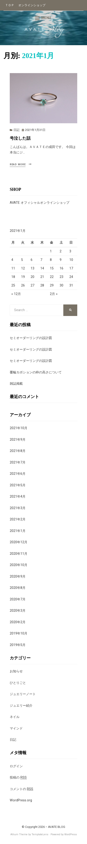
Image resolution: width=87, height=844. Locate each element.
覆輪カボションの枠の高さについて (36, 372)
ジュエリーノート (23, 694)
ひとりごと (18, 683)
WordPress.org (21, 800)
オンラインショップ (31, 5)
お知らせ (16, 671)
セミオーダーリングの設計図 (31, 338)
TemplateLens (40, 834)
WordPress (70, 834)
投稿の (18, 778)
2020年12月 (18, 542)
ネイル (14, 717)
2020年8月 (18, 588)
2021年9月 (18, 440)
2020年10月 (18, 565)
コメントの (21, 789)
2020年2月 (18, 622)
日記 (16, 130)
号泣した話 (20, 138)
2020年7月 (18, 599)
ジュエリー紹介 (21, 706)
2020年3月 (18, 611)
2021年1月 (18, 531)
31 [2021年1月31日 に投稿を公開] (71, 285)
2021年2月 (18, 519)
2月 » (54, 294)
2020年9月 (18, 576)
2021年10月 (18, 428)
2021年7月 (18, 462)
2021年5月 (18, 485)
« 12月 (16, 294)
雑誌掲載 (16, 384)
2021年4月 (18, 497)
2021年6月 (18, 474)
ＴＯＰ (9, 5)
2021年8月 (18, 451)
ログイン (16, 766)
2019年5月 (18, 645)
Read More (18, 164)
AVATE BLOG (56, 827)
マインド (16, 728)
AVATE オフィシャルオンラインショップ (39, 203)
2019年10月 (18, 633)
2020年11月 (18, 554)
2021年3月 (18, 508)
